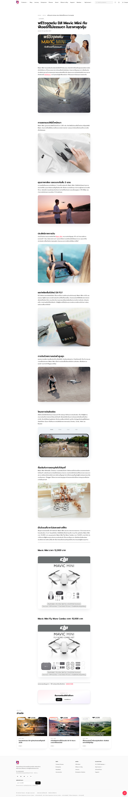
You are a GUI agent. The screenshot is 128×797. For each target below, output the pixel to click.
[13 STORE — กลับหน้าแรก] (17, 2)
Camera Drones (60, 764)
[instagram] (21, 776)
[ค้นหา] (96, 2)
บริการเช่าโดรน (98, 769)
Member (79, 2)
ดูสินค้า (59, 699)
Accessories (59, 772)
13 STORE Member (100, 764)
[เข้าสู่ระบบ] (118, 2)
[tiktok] (27, 776)
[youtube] (24, 776)
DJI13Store (47, 75)
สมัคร (38, 783)
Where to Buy (64, 2)
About (56, 2)
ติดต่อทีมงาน (67, 699)
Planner (51, 2)
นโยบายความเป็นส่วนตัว (42, 792)
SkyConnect (88, 2)
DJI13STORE (69, 684)
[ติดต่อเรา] (125, 793)
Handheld (58, 769)
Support (72, 2)
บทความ (44, 15)
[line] (31, 776)
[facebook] (17, 776)
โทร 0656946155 (20, 771)
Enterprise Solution (80, 772)
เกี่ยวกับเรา (77, 764)
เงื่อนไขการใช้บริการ (52, 792)
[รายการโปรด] (115, 2)
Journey (36, 2)
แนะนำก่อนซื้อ (41, 18)
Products (24, 2)
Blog (31, 2)
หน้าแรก (39, 15)
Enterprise (44, 2)
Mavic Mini (59, 236)
